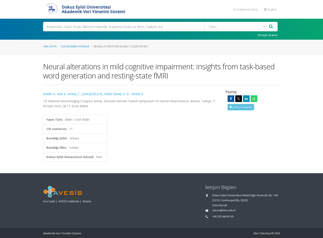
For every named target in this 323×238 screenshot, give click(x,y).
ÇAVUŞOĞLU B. (92, 94)
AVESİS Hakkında (68, 201)
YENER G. (137, 94)
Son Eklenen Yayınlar (75, 46)
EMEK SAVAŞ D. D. (116, 94)
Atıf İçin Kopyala (241, 107)
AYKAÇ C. (74, 94)
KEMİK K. (49, 94)
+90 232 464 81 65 (223, 216)
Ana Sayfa (50, 46)
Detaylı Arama (267, 35)
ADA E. (61, 94)
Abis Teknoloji (262, 233)
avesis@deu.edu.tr (224, 210)
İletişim (87, 201)
